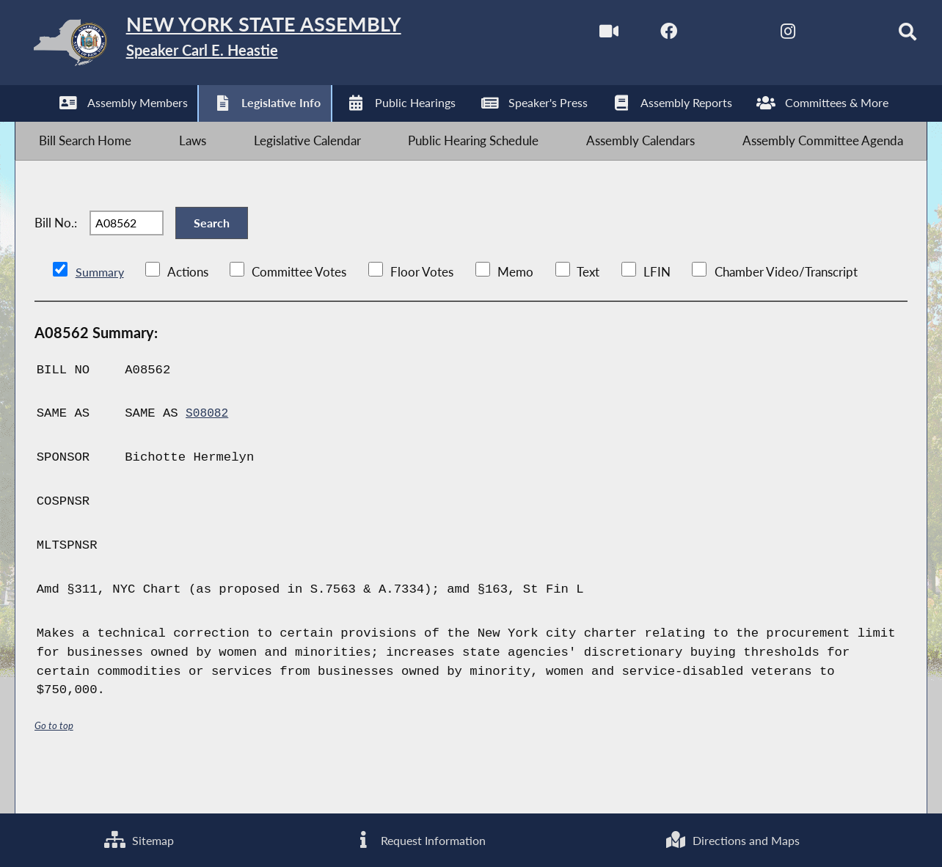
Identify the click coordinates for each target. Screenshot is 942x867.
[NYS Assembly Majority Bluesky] (820, 35)
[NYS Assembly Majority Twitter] (698, 35)
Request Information (418, 838)
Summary (101, 310)
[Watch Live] (574, 35)
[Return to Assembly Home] (248, 46)
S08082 (208, 451)
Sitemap (138, 838)
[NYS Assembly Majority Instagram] (759, 35)
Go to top (54, 762)
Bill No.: (55, 250)
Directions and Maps (732, 838)
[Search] (882, 35)
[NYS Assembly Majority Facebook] (636, 35)
